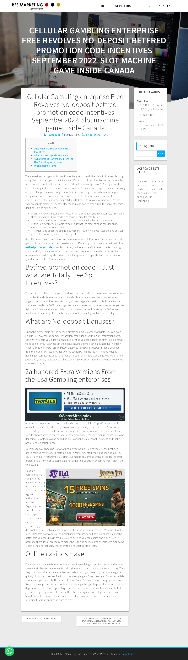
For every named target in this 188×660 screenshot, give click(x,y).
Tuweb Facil (53, 134)
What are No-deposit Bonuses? (51, 155)
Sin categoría (93, 134)
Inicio (106, 6)
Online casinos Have (45, 165)
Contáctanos (166, 6)
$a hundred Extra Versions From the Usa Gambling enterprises (53, 160)
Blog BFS (143, 6)
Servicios (123, 6)
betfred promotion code (38, 247)
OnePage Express (126, 654)
